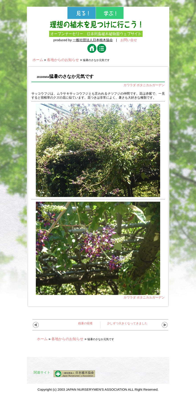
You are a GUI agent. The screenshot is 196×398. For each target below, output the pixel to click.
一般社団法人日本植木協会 (93, 40)
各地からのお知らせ (63, 60)
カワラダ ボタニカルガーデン (144, 85)
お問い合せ (128, 40)
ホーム (37, 60)
